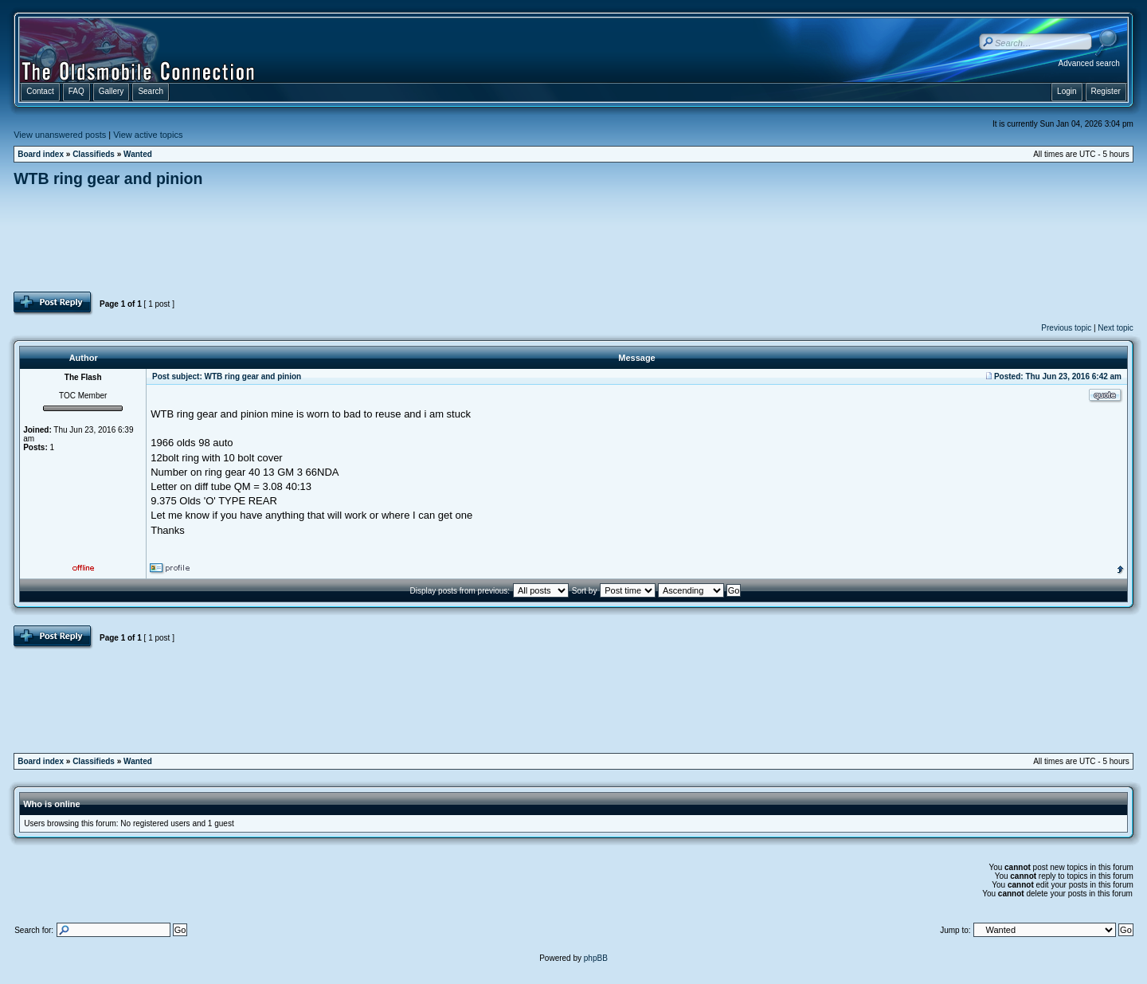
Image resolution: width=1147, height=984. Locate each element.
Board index (41, 154)
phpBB (596, 958)
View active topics (147, 134)
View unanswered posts (60, 134)
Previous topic (1066, 327)
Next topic (1115, 327)
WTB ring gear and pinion (108, 178)
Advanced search (1089, 63)
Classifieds (93, 154)
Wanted (137, 154)
